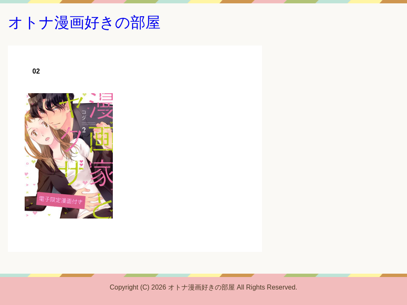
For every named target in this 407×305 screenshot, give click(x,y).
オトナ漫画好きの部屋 (84, 22)
